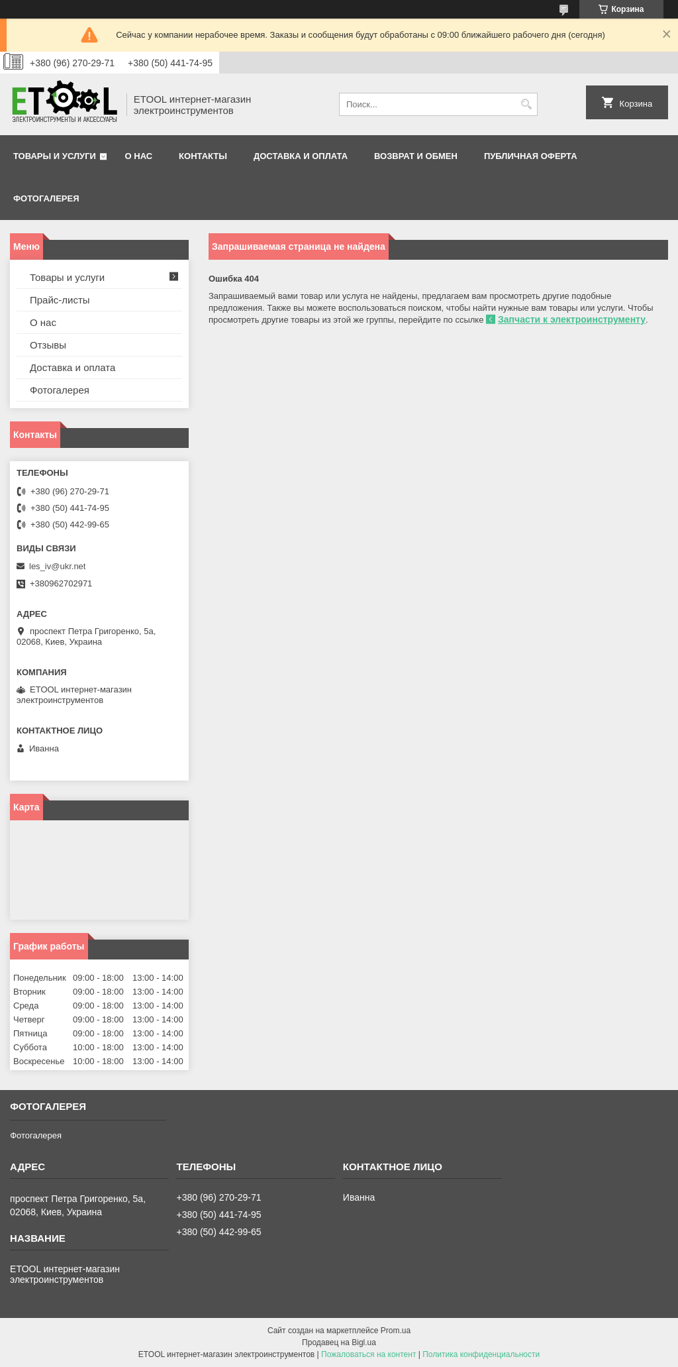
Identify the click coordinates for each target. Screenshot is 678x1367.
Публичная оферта (530, 156)
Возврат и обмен (416, 156)
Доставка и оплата (301, 156)
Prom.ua (396, 1330)
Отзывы (48, 345)
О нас (139, 156)
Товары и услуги (54, 156)
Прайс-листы (60, 299)
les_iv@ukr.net (57, 566)
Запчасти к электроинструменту (572, 319)
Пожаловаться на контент (368, 1354)
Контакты (203, 156)
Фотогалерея (46, 198)
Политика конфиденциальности (481, 1354)
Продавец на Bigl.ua (339, 1342)
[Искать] (526, 104)
